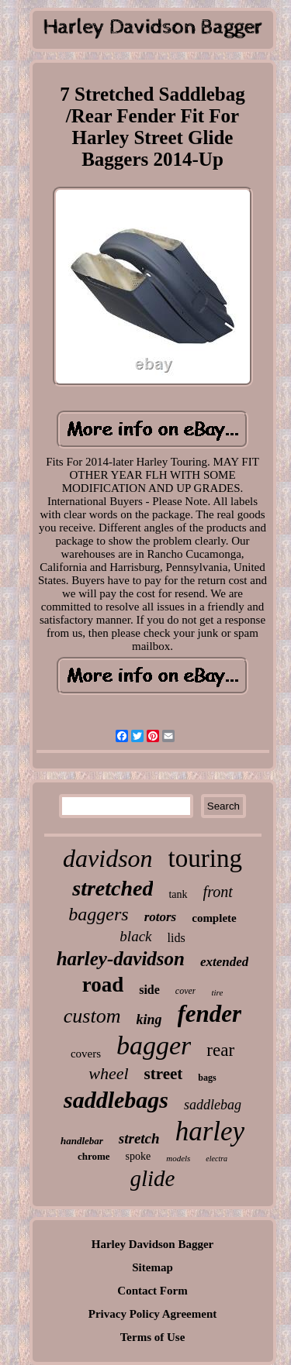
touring (205, 858)
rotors (160, 916)
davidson (108, 858)
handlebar (82, 1141)
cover (185, 990)
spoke (138, 1156)
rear (220, 1050)
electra (216, 1158)
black (135, 936)
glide (152, 1178)
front (218, 891)
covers (86, 1053)
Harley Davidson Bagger (153, 1244)
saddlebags (116, 1099)
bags (207, 1077)
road (103, 984)
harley (209, 1131)
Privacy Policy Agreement (152, 1314)
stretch (139, 1138)
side (149, 989)
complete (214, 918)
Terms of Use (152, 1337)
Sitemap (152, 1267)
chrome (94, 1156)
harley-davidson (121, 958)
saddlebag (212, 1104)
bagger (153, 1045)
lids (176, 937)
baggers (98, 914)
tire (217, 992)
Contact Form (152, 1290)
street (163, 1073)
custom (92, 1016)
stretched (112, 888)
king (149, 1019)
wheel (108, 1073)
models (178, 1158)
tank (177, 894)
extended (224, 961)
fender (210, 1013)
